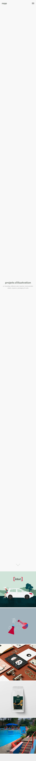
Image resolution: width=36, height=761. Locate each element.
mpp (4, 3)
